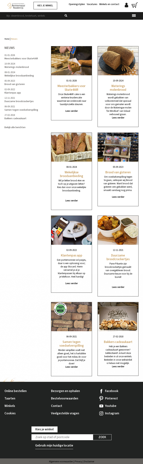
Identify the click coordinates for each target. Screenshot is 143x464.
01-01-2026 (21, 57)
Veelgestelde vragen (65, 413)
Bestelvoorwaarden (64, 398)
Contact (56, 406)
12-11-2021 (19, 99)
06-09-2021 (21, 108)
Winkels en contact (109, 4)
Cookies (10, 413)
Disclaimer (89, 461)
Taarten (9, 398)
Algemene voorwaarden (61, 461)
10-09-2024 (16, 65)
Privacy (78, 461)
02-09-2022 (12, 91)
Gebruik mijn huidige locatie (54, 445)
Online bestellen (15, 391)
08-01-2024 (19, 74)
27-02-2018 (15, 116)
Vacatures (92, 4)
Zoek (102, 437)
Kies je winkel (45, 5)
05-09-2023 (14, 82)
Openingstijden (77, 4)
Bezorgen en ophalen (65, 391)
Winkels (9, 406)
